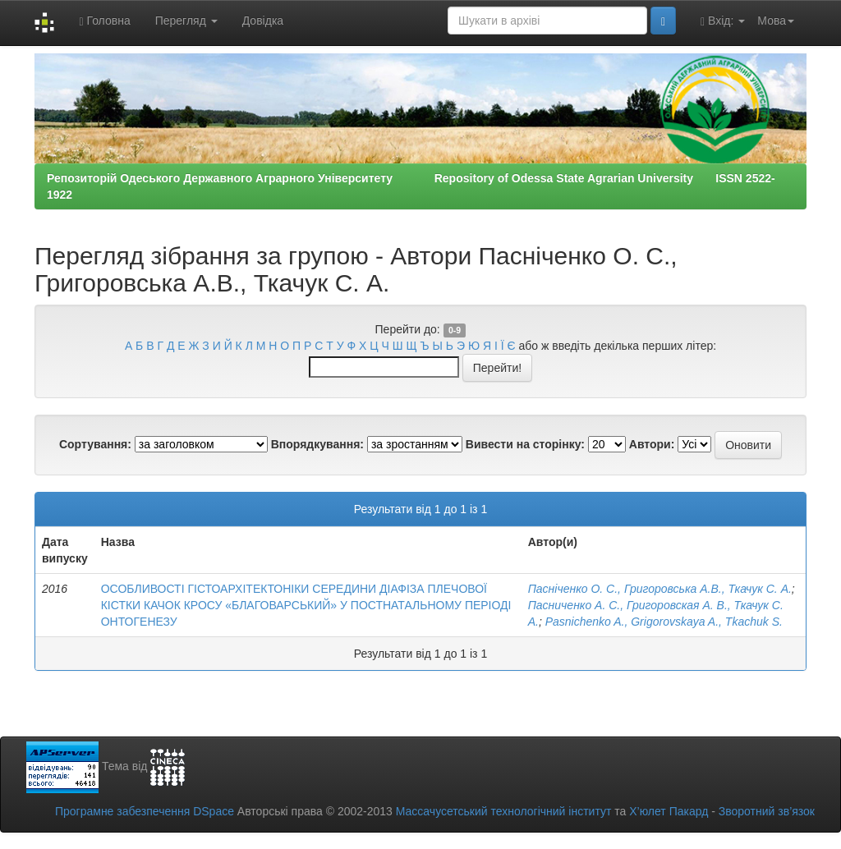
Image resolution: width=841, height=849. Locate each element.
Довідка (262, 20)
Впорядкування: (317, 444)
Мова (775, 20)
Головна (104, 21)
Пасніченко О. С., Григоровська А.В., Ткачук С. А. (660, 588)
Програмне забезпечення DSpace (144, 811)
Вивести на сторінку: (525, 444)
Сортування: (95, 444)
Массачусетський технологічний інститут (504, 811)
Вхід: (723, 21)
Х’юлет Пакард (668, 811)
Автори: (652, 444)
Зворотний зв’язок (767, 811)
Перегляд (186, 20)
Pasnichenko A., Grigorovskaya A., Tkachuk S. (664, 621)
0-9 (454, 330)
